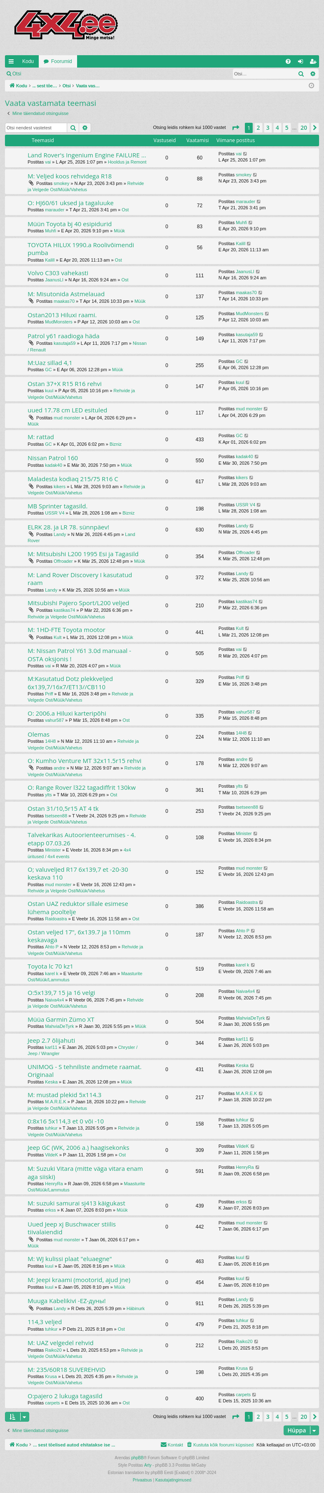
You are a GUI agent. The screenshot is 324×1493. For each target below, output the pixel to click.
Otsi (16, 74)
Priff (49, 693)
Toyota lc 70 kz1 (50, 966)
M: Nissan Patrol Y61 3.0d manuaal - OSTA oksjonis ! (79, 654)
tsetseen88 (56, 815)
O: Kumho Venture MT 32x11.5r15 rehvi (84, 760)
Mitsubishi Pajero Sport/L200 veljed (78, 603)
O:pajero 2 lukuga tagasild (65, 1396)
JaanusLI (54, 279)
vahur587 (54, 720)
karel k (51, 973)
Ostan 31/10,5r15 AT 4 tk (63, 808)
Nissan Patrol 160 (53, 458)
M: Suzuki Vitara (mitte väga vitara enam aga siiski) (85, 1172)
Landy (60, 534)
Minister (53, 849)
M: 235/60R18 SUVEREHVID (67, 1369)
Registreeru (80, 74)
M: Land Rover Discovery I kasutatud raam (80, 579)
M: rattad (41, 437)
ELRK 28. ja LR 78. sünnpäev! (68, 527)
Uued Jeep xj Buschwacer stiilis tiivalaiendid (72, 1228)
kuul (49, 390)
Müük (119, 230)
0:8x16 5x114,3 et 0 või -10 (66, 1121)
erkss (50, 1210)
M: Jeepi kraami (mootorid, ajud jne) (79, 1279)
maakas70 (64, 301)
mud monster (67, 417)
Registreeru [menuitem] (314, 63)
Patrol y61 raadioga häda (63, 336)
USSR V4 (54, 512)
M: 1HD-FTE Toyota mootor (67, 629)
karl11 (51, 1047)
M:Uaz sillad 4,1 (50, 362)
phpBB (137, 1458)
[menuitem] (288, 61)
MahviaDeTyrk (59, 1026)
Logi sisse (44, 74)
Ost (125, 209)
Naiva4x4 (54, 999)
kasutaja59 (64, 343)
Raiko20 (53, 1350)
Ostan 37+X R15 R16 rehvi (65, 383)
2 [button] (258, 127)
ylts (48, 794)
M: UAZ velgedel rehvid (61, 1343)
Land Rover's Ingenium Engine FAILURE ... (87, 155)
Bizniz (116, 444)
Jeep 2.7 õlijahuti (51, 1040)
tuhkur (51, 1128)
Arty (148, 1465)
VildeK (51, 1154)
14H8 (50, 741)
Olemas (38, 734)
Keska (51, 1081)
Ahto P (52, 946)
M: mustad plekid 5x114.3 (64, 1094)
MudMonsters (59, 321)
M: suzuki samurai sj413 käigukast (76, 1203)
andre (59, 767)
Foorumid (61, 61)
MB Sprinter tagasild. (57, 506)
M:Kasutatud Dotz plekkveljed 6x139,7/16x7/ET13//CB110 (70, 682)
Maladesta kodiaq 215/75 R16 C (73, 479)
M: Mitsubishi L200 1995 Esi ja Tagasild (83, 554)
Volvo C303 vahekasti (58, 273)
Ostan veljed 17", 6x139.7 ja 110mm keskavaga (79, 936)
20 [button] (304, 127)
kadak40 (53, 465)
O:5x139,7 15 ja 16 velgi (61, 992)
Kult (57, 637)
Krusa (51, 1376)
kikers (60, 486)
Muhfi (50, 230)
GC (48, 369)
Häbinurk (136, 1308)
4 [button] (277, 127)
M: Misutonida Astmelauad (66, 294)
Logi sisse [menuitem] (302, 63)
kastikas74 (64, 610)
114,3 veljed (45, 1321)
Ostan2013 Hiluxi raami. (62, 315)
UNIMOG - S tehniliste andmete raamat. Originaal (85, 1070)
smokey (61, 183)
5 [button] (287, 127)
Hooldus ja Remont (127, 161)
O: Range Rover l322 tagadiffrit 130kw (82, 787)
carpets (52, 1402)
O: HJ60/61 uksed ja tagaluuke (71, 203)
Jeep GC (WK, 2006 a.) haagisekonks (78, 1147)
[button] (235, 128)
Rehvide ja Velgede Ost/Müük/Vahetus (66, 616)
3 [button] (268, 127)
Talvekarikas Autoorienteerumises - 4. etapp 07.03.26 (82, 839)
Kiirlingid (12, 63)
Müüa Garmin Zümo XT (61, 1019)
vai (48, 161)
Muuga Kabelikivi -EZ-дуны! (67, 1300)
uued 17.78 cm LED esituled (67, 410)
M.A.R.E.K (55, 1101)
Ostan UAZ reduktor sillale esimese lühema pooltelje (78, 907)
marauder (54, 209)
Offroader (63, 561)
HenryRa (54, 1183)
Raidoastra (56, 918)
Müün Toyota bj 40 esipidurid (70, 224)
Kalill (49, 259)
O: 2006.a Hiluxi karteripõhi (67, 713)
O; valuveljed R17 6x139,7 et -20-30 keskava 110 (78, 873)
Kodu (28, 61)
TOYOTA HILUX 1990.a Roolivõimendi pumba (81, 249)
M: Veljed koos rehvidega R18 (70, 176)
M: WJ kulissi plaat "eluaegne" (70, 1258)
